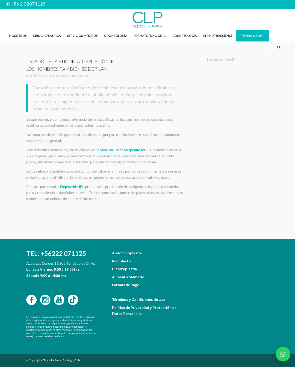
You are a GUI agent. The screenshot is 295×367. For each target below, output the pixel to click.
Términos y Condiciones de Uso (138, 299)
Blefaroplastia (124, 269)
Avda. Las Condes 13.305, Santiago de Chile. (60, 263)
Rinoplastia (121, 261)
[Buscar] (278, 47)
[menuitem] (18, 35)
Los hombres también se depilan (67, 69)
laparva (83, 75)
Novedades (61, 75)
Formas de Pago (125, 284)
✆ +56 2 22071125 (26, 3)
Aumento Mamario (128, 277)
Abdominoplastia (127, 253)
